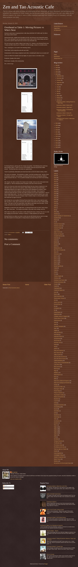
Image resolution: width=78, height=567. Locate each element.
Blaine (55, 252)
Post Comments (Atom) (14, 287)
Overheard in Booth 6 (51, 501)
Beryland (56, 244)
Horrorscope (57, 340)
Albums (55, 219)
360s (55, 211)
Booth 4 (55, 262)
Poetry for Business (58, 392)
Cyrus (55, 292)
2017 (57, 132)
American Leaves (58, 225)
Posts (5, 485)
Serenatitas (56, 410)
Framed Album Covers (59, 318)
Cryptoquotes (57, 288)
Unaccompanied (57, 453)
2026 (57, 65)
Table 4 (55, 433)
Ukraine (55, 451)
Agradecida (56, 217)
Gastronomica (57, 320)
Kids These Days (58, 352)
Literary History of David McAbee (61, 362)
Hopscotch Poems (58, 336)
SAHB (55, 402)
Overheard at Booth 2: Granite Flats (55, 546)
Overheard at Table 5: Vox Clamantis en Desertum (51, 525)
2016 (57, 134)
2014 (57, 138)
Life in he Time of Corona (59, 356)
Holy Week (56, 334)
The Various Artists (58, 445)
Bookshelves (57, 56)
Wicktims (56, 461)
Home (27, 284)
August (58, 84)
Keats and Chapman (58, 350)
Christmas (56, 278)
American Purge (57, 227)
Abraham (56, 213)
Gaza (55, 322)
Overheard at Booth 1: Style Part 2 (64, 107)
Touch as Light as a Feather (60, 449)
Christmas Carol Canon (59, 280)
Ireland (55, 344)
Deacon (55, 294)
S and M (56, 400)
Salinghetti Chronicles (59, 404)
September (59, 82)
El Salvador (56, 308)
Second (55, 408)
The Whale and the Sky (59, 447)
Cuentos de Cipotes (58, 290)
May (58, 91)
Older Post (47, 284)
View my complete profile (16, 479)
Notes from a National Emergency (61, 380)
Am (54, 221)
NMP (55, 378)
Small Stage (56, 417)
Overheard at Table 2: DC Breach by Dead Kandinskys (64, 110)
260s (55, 207)
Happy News (57, 28)
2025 (57, 67)
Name (55, 376)
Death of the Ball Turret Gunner (54, 494)
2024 (57, 69)
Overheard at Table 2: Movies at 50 (64, 105)
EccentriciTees (57, 304)
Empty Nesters (57, 312)
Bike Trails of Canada (59, 250)
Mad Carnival (57, 366)
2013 (57, 140)
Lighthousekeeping (58, 360)
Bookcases (56, 254)
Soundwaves (57, 421)
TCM (55, 437)
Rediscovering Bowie (58, 396)
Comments (6, 488)
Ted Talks (56, 439)
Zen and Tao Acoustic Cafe (28, 6)
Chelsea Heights (57, 276)
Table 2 (55, 429)
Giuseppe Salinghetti (58, 326)
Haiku (55, 328)
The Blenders (57, 443)
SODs (55, 418)
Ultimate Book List (58, 58)
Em (54, 310)
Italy (55, 346)
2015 (57, 136)
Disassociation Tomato (59, 298)
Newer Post (6, 284)
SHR (55, 412)
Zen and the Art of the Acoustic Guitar (62, 463)
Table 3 (55, 431)
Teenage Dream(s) (58, 441)
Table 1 (9, 234)
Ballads (55, 242)
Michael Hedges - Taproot (52, 530)
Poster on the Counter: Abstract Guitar (55, 509)
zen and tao (14, 472)
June (58, 89)
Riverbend (56, 398)
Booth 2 (55, 258)
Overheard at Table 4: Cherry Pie (63, 113)
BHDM (55, 246)
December (59, 76)
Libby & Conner (57, 354)
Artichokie (56, 238)
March (58, 95)
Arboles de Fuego (58, 233)
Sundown (56, 423)
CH (54, 274)
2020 (57, 125)
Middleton (56, 372)
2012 (57, 142)
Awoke (55, 239)
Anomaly (56, 229)
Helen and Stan (57, 332)
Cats (55, 272)
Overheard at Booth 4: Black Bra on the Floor (57, 486)
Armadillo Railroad (58, 235)
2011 (57, 145)
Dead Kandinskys (58, 296)
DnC (55, 300)
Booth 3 (55, 260)
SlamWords (56, 414)
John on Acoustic (50, 554)
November (59, 78)
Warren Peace (57, 459)
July (58, 86)
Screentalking (57, 406)
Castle (55, 270)
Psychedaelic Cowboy (59, 394)
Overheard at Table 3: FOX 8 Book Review (56, 517)
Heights (55, 330)
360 (55, 209)
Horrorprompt (57, 338)
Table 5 (55, 435)
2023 (57, 71)
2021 (57, 123)
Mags (55, 370)
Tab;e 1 (55, 424)
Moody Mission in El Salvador (60, 26)
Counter (56, 284)
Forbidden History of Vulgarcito (61, 316)
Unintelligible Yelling (58, 455)
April (58, 93)
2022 (57, 74)
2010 (57, 147)
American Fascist (58, 223)
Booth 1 (55, 256)
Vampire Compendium (59, 457)
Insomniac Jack (57, 342)
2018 (57, 129)
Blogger (46, 563)
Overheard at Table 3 (58, 386)
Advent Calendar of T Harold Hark (61, 215)
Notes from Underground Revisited (62, 382)
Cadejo (55, 268)
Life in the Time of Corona (60, 358)
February (59, 97)
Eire (55, 306)
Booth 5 (55, 264)
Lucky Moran (57, 364)
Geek (55, 324)
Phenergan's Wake (58, 388)
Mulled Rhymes (57, 374)
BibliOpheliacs (57, 248)
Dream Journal (57, 302)
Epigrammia (56, 314)
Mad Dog (56, 368)
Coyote (55, 286)
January (59, 100)
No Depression (57, 30)
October (59, 80)
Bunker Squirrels (57, 266)
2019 (57, 127)
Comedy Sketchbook (58, 282)
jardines (56, 348)
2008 (55, 173)
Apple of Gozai (57, 231)
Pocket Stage (57, 390)
